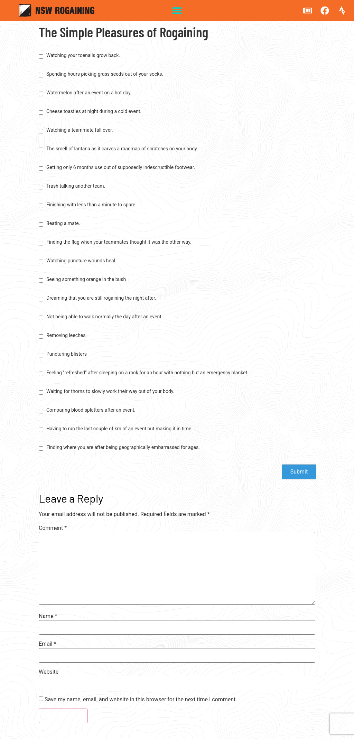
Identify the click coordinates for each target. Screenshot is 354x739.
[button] (177, 10)
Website (48, 672)
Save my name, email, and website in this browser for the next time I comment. (141, 699)
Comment (53, 528)
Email (47, 644)
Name (48, 616)
